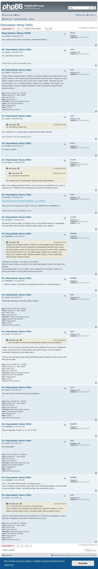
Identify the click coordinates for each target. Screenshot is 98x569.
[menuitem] (17, 15)
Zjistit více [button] (9, 565)
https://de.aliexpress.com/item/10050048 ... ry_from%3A (23, 201)
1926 (78, 73)
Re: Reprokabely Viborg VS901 (16, 49)
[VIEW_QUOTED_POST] (18, 124)
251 (78, 162)
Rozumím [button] (83, 563)
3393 (78, 52)
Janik (72, 70)
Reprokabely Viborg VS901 (17, 24)
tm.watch (73, 160)
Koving (72, 33)
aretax (72, 49)
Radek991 (73, 233)
